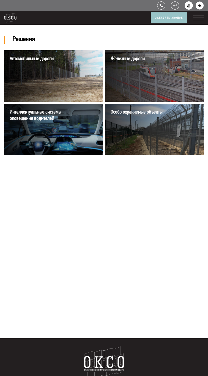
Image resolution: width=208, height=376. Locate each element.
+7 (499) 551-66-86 (161, 5)
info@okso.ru (175, 5)
